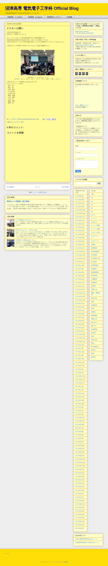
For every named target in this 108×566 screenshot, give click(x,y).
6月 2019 (78, 480)
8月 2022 (78, 348)
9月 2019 (78, 469)
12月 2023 (78, 293)
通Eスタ (94, 326)
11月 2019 (78, 462)
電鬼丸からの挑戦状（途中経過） (18, 201)
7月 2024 (78, 269)
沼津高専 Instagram (35, 17)
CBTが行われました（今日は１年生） (27, 230)
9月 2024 (78, 262)
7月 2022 (78, 352)
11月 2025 (78, 213)
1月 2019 (78, 497)
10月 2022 (78, 341)
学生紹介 (94, 262)
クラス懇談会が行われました (24, 220)
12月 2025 (78, 210)
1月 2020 (78, 455)
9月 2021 (78, 386)
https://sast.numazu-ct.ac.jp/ (84, 45)
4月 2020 (78, 445)
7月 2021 (78, 393)
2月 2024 (78, 286)
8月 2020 (78, 431)
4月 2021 (78, 404)
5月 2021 (78, 400)
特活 (92, 336)
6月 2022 (78, 355)
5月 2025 (78, 234)
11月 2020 (78, 421)
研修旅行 (94, 269)
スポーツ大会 (95, 232)
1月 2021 (78, 414)
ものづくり (95, 241)
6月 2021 (78, 397)
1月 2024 (78, 289)
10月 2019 (78, 466)
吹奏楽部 (94, 305)
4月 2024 (78, 279)
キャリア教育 (95, 225)
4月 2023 (78, 321)
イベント (94, 218)
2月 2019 (78, 493)
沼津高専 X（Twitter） (15, 17)
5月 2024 (78, 276)
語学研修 (94, 275)
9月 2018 (78, 511)
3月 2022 (78, 365)
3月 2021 (78, 407)
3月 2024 (78, 282)
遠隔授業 (94, 248)
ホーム (37, 187)
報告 (22, 122)
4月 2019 (78, 487)
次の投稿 (10, 187)
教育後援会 (95, 265)
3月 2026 (78, 199)
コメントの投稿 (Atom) (39, 192)
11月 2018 (78, 504)
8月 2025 (78, 224)
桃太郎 (93, 333)
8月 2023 (78, 307)
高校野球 (94, 282)
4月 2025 (78, 238)
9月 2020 (78, 428)
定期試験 (94, 329)
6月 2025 (78, 231)
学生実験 (94, 255)
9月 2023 (78, 303)
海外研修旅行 (95, 251)
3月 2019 (78, 490)
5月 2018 (78, 525)
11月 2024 (78, 255)
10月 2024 (78, 258)
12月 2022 (78, 334)
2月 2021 (78, 411)
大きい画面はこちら (82, 105)
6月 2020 (78, 438)
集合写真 (94, 298)
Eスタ (18, 122)
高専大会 (94, 289)
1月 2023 (78, 331)
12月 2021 (78, 376)
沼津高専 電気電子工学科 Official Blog (42, 8)
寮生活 (93, 357)
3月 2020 (78, 448)
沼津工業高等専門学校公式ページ (86, 539)
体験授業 (94, 315)
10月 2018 (78, 507)
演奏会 (93, 244)
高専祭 (93, 286)
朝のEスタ (94, 322)
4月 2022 (78, 362)
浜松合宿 (94, 340)
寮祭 (92, 353)
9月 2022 (78, 345)
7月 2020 (78, 435)
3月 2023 (78, 324)
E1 (12, 122)
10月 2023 (78, 300)
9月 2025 (78, 220)
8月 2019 (78, 473)
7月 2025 (78, 227)
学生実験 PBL (95, 258)
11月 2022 (78, 338)
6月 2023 (78, 314)
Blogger (65, 562)
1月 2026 (78, 206)
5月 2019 (78, 483)
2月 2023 (78, 328)
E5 (92, 211)
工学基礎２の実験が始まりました (25, 240)
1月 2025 (78, 248)
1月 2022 (78, 372)
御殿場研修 (95, 272)
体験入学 (94, 319)
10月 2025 (78, 217)
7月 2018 (78, 518)
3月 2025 (78, 241)
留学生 (93, 350)
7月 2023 (78, 310)
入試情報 (69, 17)
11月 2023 (78, 296)
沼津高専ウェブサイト (54, 17)
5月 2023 (78, 317)
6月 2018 (78, 521)
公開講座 (94, 279)
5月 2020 (78, 442)
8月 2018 (78, 514)
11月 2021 (78, 379)
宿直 (92, 301)
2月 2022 (78, 369)
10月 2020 (78, 424)
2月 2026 (78, 203)
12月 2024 (78, 251)
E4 (92, 208)
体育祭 (93, 312)
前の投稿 (65, 187)
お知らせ (94, 222)
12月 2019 (78, 459)
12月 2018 (78, 500)
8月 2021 (78, 390)
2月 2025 (78, 244)
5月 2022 (78, 359)
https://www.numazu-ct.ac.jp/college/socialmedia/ (84, 32)
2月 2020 (78, 452)
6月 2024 (78, 272)
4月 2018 (78, 528)
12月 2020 (78, 417)
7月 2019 (78, 476)
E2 (15, 122)
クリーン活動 (95, 229)
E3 (92, 205)
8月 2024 (78, 265)
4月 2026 (78, 196)
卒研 (92, 308)
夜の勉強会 (95, 346)
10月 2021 (78, 383)
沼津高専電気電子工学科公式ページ (87, 542)
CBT (92, 194)
